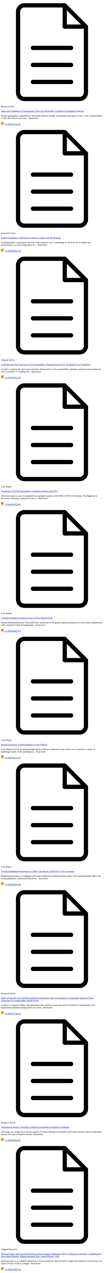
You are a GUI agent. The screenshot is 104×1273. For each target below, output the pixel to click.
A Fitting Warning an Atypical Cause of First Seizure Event (27, 618)
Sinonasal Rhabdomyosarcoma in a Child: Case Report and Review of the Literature (37, 871)
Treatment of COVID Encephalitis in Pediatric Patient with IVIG (29, 491)
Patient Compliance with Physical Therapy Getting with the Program (31, 238)
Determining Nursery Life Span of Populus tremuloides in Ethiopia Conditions (35, 1127)
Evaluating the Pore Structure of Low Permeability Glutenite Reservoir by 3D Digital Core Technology (46, 364)
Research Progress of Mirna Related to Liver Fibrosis (24, 745)
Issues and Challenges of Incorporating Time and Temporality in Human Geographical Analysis (42, 111)
